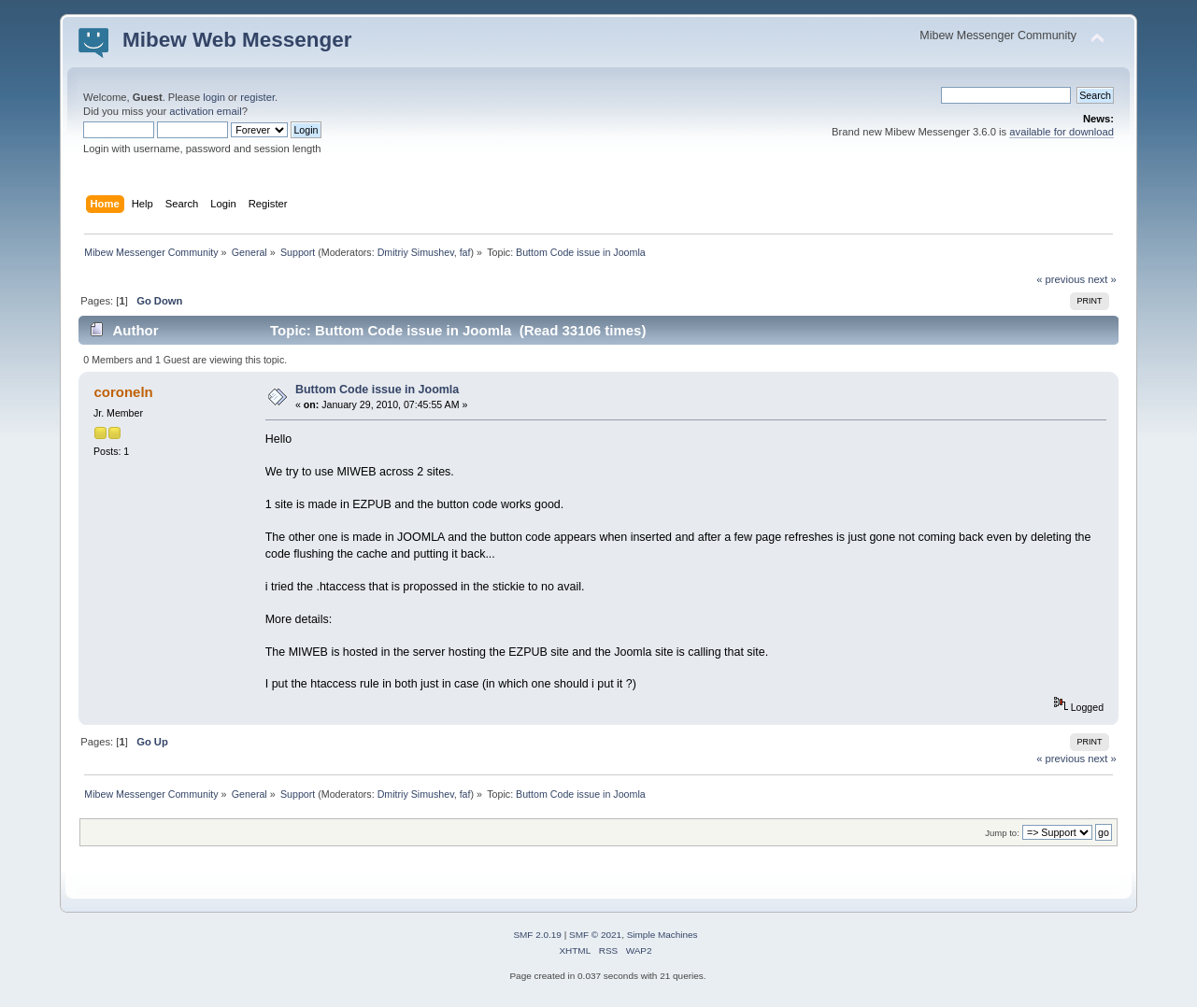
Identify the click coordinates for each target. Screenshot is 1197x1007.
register (257, 97)
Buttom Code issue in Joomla (377, 389)
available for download (1061, 131)
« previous (1060, 279)
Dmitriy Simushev (416, 252)
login (214, 97)
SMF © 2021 (595, 934)
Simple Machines (662, 934)
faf (465, 252)
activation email (205, 111)
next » (1102, 279)
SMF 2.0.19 (537, 934)
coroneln (123, 392)
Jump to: (1002, 833)
